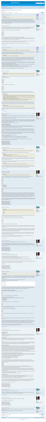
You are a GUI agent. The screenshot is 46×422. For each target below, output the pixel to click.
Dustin (37, 116)
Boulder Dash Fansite (4, 168)
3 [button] (43, 12)
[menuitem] (6, 6)
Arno (36, 72)
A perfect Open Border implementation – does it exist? (11, 10)
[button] (40, 12)
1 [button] (41, 12)
